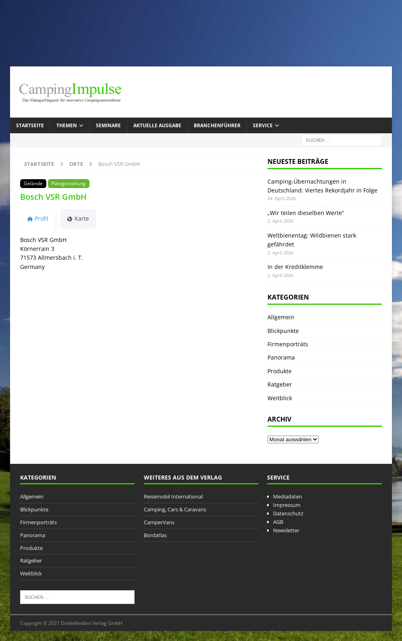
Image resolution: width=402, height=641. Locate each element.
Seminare (108, 125)
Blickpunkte (283, 331)
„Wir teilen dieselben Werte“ (305, 213)
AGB (278, 521)
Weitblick (279, 398)
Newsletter (286, 530)
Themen (66, 125)
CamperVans (159, 522)
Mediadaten (287, 496)
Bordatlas (155, 535)
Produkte (279, 371)
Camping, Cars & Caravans (175, 509)
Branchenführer (217, 125)
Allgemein (280, 317)
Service (263, 125)
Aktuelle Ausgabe (157, 125)
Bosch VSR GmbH (53, 196)
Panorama (281, 357)
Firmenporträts (287, 344)
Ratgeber (279, 384)
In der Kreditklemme (295, 267)
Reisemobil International (173, 496)
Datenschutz (288, 513)
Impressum (286, 505)
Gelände (33, 183)
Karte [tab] (78, 218)
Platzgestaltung (68, 183)
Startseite (30, 125)
